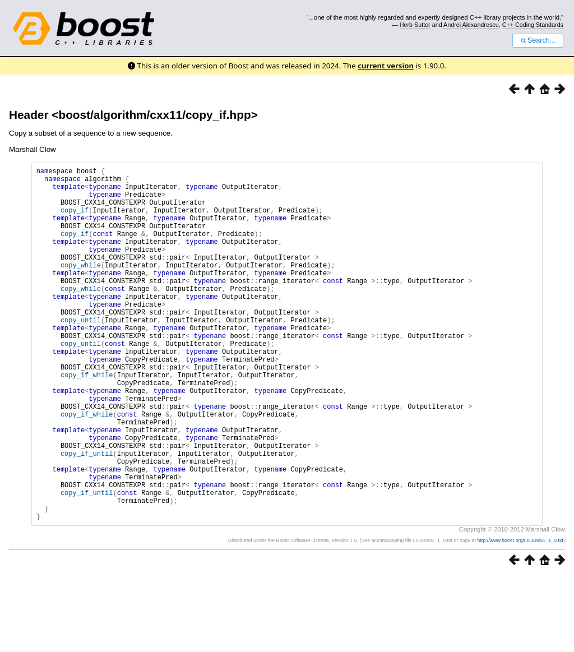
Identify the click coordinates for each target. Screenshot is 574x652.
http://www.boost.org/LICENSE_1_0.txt (520, 616)
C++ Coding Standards (532, 24)
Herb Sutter (415, 24)
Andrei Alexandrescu (471, 24)
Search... (538, 40)
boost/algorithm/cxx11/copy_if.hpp (154, 114)
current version (386, 66)
